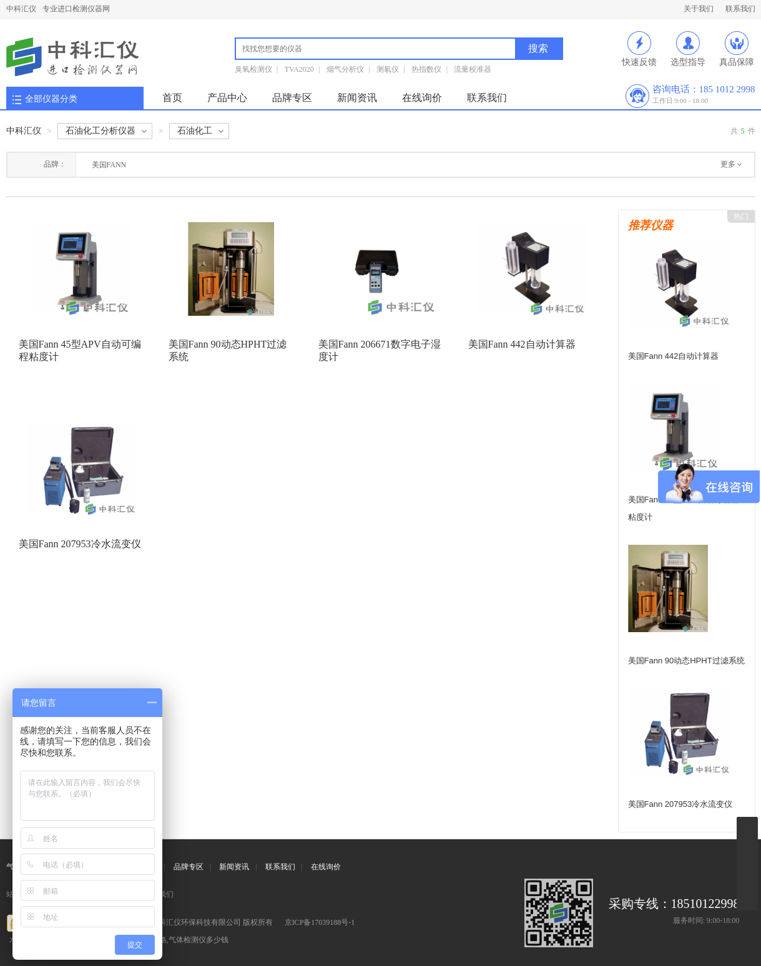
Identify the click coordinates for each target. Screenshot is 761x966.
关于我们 (699, 8)
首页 (172, 97)
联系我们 (740, 8)
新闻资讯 (357, 97)
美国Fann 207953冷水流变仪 (80, 544)
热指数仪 (426, 69)
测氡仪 (387, 69)
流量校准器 (472, 69)
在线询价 (422, 97)
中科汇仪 (21, 8)
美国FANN (109, 164)
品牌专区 (292, 97)
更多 (727, 164)
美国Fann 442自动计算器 (522, 344)
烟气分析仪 (345, 69)
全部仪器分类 (51, 99)
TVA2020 (299, 69)
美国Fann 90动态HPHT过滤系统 (686, 660)
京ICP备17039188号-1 (320, 922)
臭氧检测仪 (253, 69)
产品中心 (227, 97)
